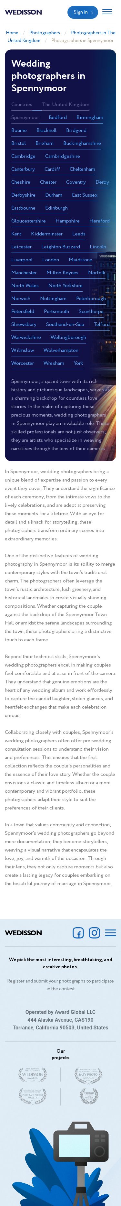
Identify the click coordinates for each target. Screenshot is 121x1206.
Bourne (19, 130)
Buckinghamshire (82, 143)
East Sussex (84, 195)
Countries (21, 104)
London (50, 260)
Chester (48, 182)
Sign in (81, 12)
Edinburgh (56, 208)
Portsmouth (56, 311)
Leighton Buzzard (60, 247)
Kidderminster (47, 234)
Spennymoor (25, 117)
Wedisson (23, 11)
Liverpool (22, 260)
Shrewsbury (23, 324)
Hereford (99, 221)
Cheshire (20, 182)
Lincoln (98, 247)
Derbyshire (23, 195)
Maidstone (80, 260)
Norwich (20, 298)
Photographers (44, 33)
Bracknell (46, 130)
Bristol (18, 143)
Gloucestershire (28, 221)
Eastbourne (23, 208)
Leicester (21, 247)
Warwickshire (26, 337)
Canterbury (23, 169)
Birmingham (89, 117)
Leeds (79, 234)
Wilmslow (22, 350)
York (78, 363)
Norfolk (97, 273)
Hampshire (67, 221)
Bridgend (76, 130)
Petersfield (22, 311)
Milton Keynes (62, 273)
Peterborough (91, 298)
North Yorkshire (65, 285)
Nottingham (53, 298)
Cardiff (52, 169)
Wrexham (54, 363)
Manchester (24, 273)
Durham (53, 195)
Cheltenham (82, 169)
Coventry (76, 182)
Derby (102, 182)
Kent (16, 234)
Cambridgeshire (62, 156)
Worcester (22, 363)
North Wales (25, 285)
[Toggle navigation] (107, 12)
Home (12, 33)
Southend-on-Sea (65, 324)
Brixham (44, 143)
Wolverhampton (61, 350)
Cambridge (23, 156)
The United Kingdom (65, 104)
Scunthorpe (91, 311)
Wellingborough (68, 337)
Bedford (58, 117)
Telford (102, 324)
